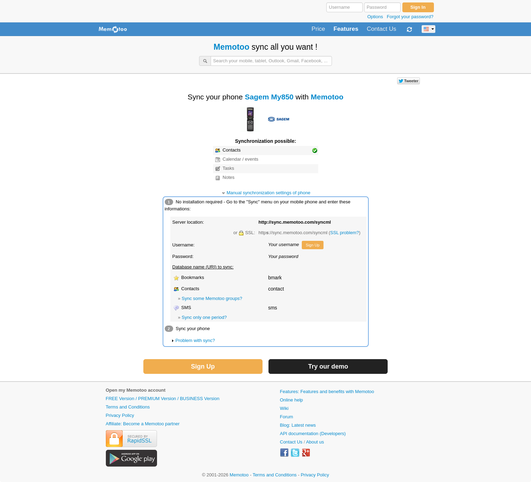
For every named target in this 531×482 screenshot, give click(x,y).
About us (315, 442)
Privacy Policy (120, 415)
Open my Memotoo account (135, 390)
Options (375, 16)
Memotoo (231, 46)
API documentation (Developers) (313, 433)
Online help (291, 400)
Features (346, 29)
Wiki (284, 408)
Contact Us (381, 29)
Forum (286, 416)
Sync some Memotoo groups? (212, 298)
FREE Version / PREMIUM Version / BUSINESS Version (162, 398)
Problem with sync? (195, 340)
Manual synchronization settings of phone (268, 192)
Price (318, 29)
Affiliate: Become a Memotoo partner (143, 423)
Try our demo (328, 366)
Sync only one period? (204, 317)
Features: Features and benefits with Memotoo (327, 391)
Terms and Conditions (128, 407)
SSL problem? (344, 232)
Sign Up (312, 245)
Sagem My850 (269, 97)
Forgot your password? (410, 16)
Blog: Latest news (298, 425)
